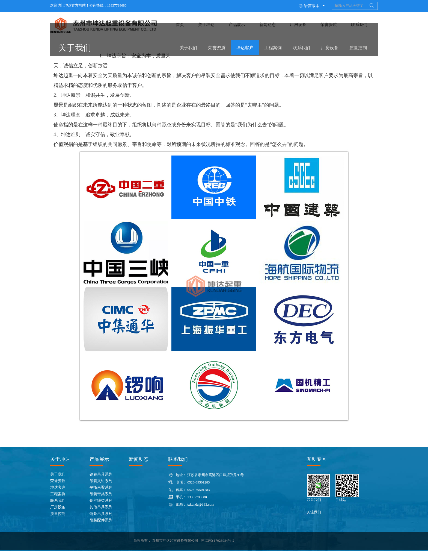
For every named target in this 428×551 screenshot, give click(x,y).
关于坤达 (60, 459)
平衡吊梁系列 (101, 487)
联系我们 (301, 47)
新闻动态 (138, 459)
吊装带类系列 (101, 494)
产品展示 (99, 459)
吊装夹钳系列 (101, 481)
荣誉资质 (216, 47)
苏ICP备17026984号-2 (217, 540)
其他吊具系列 (101, 507)
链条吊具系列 (101, 514)
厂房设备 (329, 47)
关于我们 (188, 47)
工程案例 (273, 47)
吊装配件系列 (101, 520)
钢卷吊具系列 (101, 474)
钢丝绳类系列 (101, 501)
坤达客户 (245, 47)
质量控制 (358, 47)
